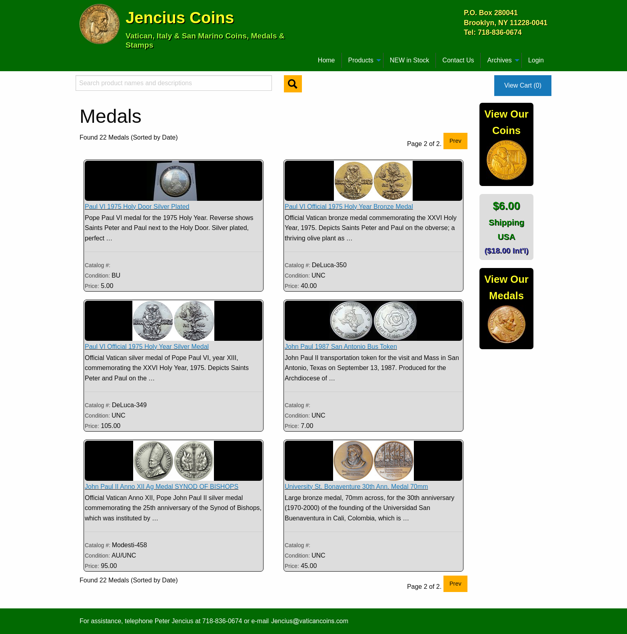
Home (326, 60)
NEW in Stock (409, 60)
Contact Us (458, 60)
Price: (92, 286)
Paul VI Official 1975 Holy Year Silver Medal (147, 346)
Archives (499, 60)
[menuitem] (83, 57)
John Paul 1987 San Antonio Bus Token (341, 346)
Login (536, 60)
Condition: (98, 275)
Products (360, 60)
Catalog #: (97, 265)
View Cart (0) (522, 85)
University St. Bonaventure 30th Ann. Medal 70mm (356, 486)
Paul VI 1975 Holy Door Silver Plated (137, 206)
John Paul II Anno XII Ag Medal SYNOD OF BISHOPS (161, 486)
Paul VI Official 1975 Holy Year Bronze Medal (349, 206)
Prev (455, 141)
